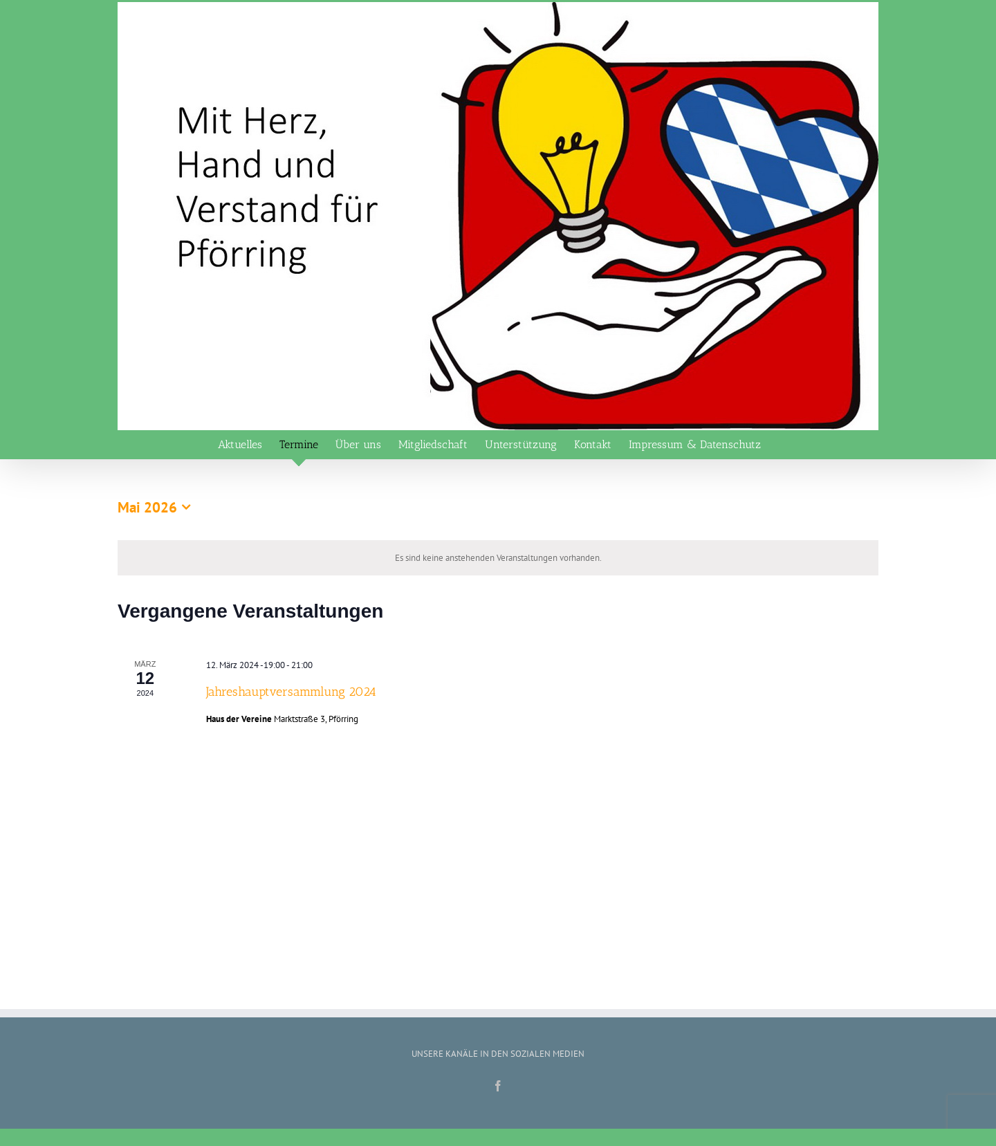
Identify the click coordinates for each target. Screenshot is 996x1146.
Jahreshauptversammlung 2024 (291, 691)
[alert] (498, 558)
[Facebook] (498, 1085)
